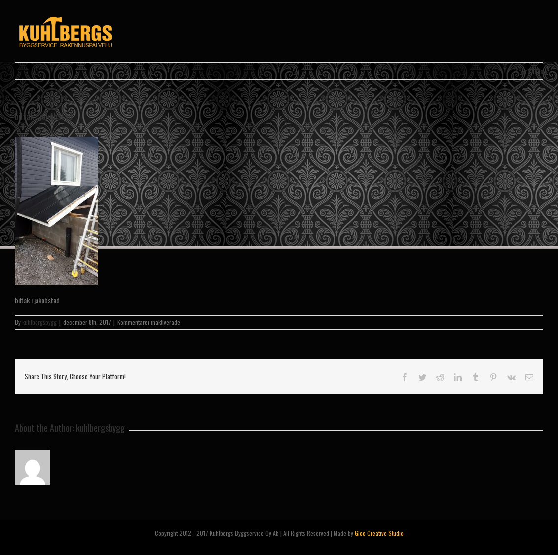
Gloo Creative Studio (379, 533)
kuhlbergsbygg (39, 322)
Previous (532, 71)
